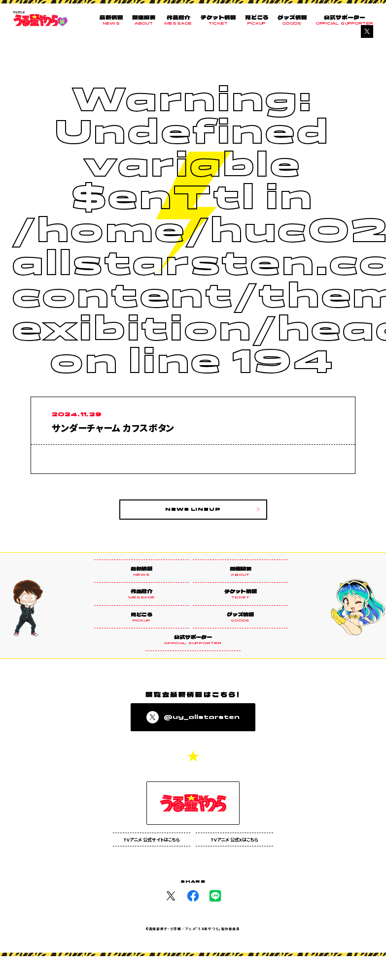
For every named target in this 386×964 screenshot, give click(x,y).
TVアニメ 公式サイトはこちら (151, 846)
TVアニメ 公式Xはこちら (235, 846)
